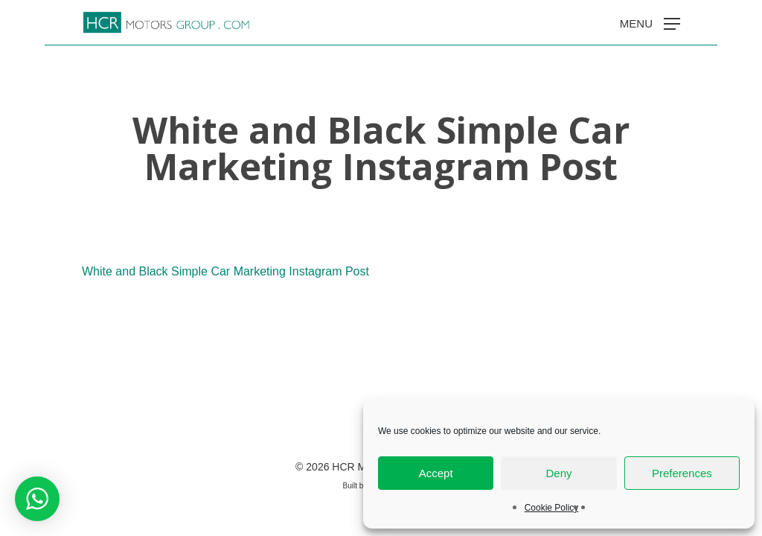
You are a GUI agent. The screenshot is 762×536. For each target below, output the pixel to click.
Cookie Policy (552, 507)
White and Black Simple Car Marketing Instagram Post (225, 271)
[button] (650, 22)
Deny (558, 473)
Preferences (682, 473)
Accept (436, 473)
